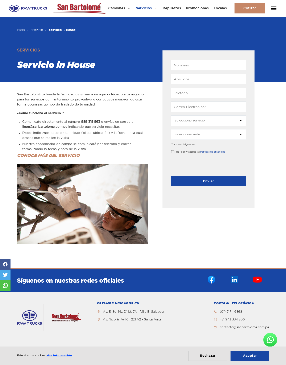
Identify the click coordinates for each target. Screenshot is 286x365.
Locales (220, 8)
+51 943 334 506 (232, 319)
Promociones (197, 8)
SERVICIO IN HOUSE (62, 30)
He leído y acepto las (200, 152)
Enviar (208, 181)
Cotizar (249, 8)
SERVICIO (37, 30)
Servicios (144, 8)
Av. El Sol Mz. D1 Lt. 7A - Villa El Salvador (133, 311)
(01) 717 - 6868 (231, 311)
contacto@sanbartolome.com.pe (244, 327)
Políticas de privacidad (212, 152)
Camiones (116, 8)
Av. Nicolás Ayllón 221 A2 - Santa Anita (132, 319)
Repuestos (172, 8)
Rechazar (208, 355)
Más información (59, 355)
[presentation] (203, 166)
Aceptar (250, 355)
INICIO (21, 30)
